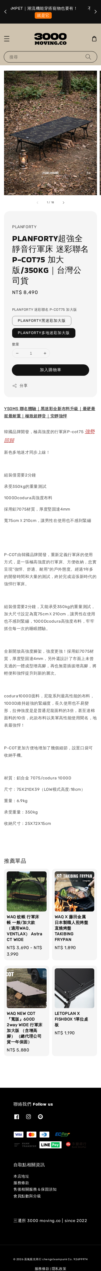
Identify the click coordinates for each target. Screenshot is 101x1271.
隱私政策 (59, 1269)
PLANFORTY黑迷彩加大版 (42, 320)
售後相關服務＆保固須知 (35, 1189)
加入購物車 (50, 369)
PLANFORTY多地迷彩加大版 (44, 333)
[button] (7, 39)
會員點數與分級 (27, 1196)
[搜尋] (88, 56)
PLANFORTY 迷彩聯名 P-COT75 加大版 (44, 310)
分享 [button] (19, 385)
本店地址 (21, 1176)
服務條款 (21, 1183)
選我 (52, 15)
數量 (15, 344)
